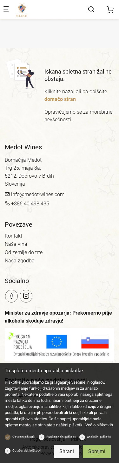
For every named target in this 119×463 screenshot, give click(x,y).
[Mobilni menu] (6, 9)
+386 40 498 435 (27, 204)
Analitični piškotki (99, 436)
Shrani (66, 451)
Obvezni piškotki (23, 436)
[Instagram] (26, 296)
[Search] (91, 9)
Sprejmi (96, 451)
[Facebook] (11, 296)
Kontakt (13, 236)
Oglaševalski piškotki (26, 450)
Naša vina (16, 244)
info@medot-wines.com (34, 194)
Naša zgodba (20, 261)
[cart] (110, 10)
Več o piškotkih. (99, 425)
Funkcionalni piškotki (61, 436)
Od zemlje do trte (24, 252)
